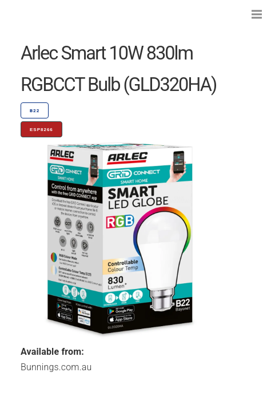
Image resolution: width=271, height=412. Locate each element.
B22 (34, 110)
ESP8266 (41, 129)
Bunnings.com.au (56, 367)
